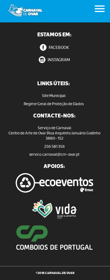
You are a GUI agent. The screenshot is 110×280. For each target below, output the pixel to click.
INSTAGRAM (54, 59)
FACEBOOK (54, 47)
